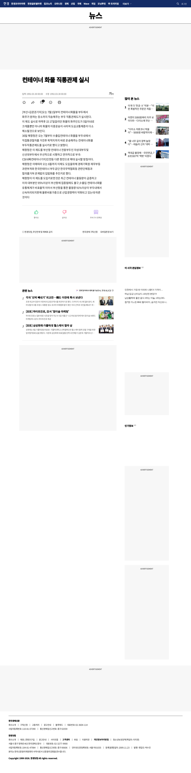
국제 (79, 3)
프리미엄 (115, 3)
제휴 (22, 739)
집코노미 (48, 3)
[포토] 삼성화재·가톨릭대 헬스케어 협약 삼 (49, 325)
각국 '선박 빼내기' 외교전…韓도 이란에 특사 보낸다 (54, 297)
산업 (73, 3)
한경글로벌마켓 (35, 3)
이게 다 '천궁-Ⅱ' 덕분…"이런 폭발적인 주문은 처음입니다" (141, 109)
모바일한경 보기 (107, 231)
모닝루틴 (102, 3)
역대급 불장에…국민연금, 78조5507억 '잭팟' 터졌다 (141, 154)
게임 (93, 3)
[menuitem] (24, 102)
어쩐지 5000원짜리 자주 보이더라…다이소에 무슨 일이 (141, 121)
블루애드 (59, 724)
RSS (76, 739)
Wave (86, 3)
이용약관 (85, 739)
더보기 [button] (126, 3)
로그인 (184, 3)
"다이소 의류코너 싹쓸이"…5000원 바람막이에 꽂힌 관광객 (140, 132)
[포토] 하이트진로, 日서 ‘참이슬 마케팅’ (47, 311)
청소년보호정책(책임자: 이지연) (126, 739)
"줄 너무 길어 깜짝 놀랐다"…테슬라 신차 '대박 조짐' (140, 144)
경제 (67, 3)
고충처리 (35, 724)
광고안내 (47, 724)
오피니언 (58, 3)
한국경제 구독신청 (90, 231)
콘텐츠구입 (30, 739)
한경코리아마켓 (18, 3)
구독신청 (24, 724)
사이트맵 (54, 739)
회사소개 (12, 724)
